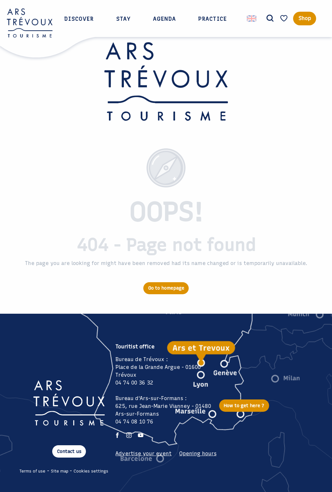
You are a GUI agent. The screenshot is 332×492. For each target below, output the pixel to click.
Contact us (69, 451)
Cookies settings (91, 471)
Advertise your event (143, 453)
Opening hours (198, 453)
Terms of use (32, 471)
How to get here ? (244, 406)
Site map (59, 471)
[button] (270, 18)
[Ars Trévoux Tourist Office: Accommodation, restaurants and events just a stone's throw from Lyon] (166, 86)
